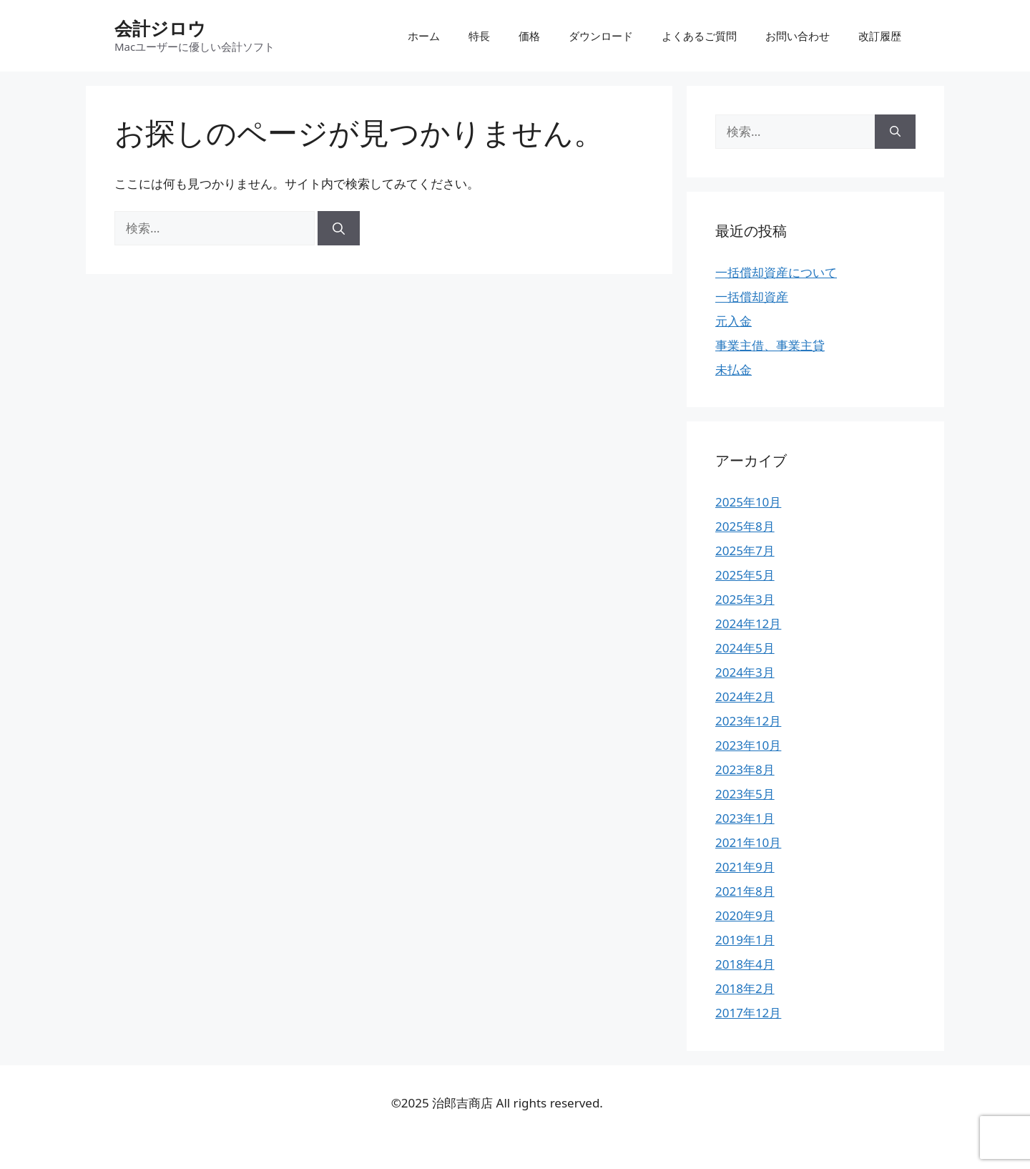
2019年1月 (745, 939)
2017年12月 (748, 1012)
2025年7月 (745, 550)
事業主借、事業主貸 (770, 345)
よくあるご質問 (699, 36)
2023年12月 (748, 721)
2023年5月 (745, 794)
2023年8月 (745, 769)
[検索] (339, 228)
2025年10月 (748, 502)
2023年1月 (745, 818)
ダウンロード (601, 36)
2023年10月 (748, 745)
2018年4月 (745, 964)
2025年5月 (745, 575)
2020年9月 (745, 915)
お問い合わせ (797, 36)
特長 (479, 36)
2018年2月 (745, 988)
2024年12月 (748, 623)
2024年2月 (745, 696)
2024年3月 (745, 672)
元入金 (733, 321)
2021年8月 (745, 891)
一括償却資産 (751, 296)
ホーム (424, 36)
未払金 (733, 369)
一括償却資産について (776, 272)
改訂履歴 (879, 36)
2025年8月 (745, 526)
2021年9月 (745, 867)
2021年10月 (748, 842)
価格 (529, 36)
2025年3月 (745, 599)
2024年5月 (745, 648)
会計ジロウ (160, 28)
